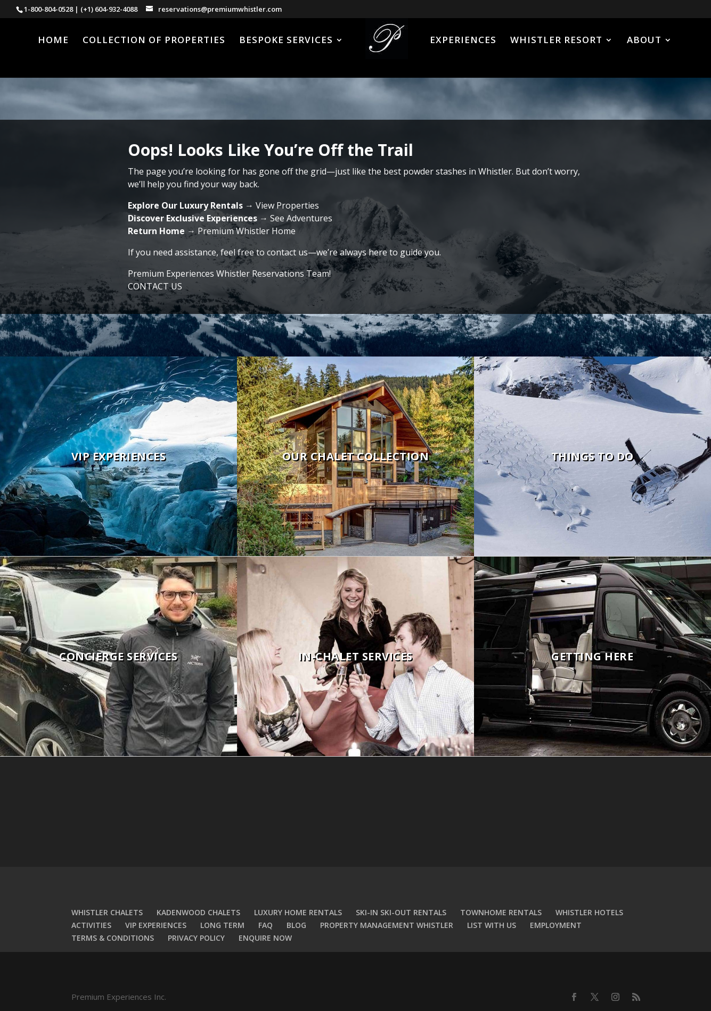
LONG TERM (222, 925)
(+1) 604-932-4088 (108, 9)
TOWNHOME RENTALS (501, 912)
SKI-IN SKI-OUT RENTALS (401, 912)
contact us (287, 252)
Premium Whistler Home (247, 231)
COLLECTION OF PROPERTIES (154, 41)
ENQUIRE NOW (265, 938)
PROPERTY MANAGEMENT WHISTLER (386, 925)
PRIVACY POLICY (196, 938)
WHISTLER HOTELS (589, 912)
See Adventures (301, 218)
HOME (53, 41)
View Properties (287, 205)
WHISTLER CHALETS (107, 912)
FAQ (265, 925)
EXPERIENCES (463, 41)
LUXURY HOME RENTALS (298, 912)
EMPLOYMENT (556, 925)
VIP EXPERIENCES (155, 925)
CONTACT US (155, 286)
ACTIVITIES (91, 925)
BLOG (296, 925)
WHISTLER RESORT (556, 41)
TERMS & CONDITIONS (112, 938)
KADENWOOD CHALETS (198, 912)
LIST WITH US (491, 925)
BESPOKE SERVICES (286, 41)
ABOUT (644, 41)
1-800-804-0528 (48, 9)
